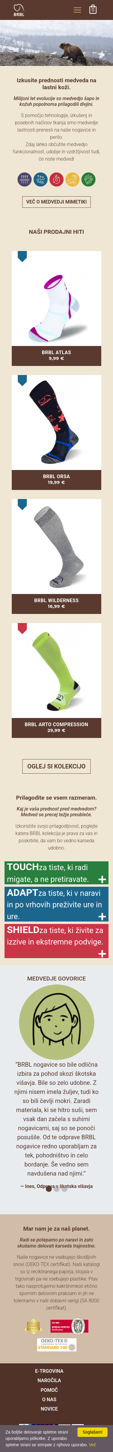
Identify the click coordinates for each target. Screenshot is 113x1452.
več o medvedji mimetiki (56, 202)
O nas (49, 1399)
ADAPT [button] (54, 904)
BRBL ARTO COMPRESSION (56, 724)
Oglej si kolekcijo (56, 766)
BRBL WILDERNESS (56, 600)
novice (49, 1409)
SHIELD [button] (55, 935)
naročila (49, 1380)
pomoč (49, 1390)
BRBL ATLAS (56, 352)
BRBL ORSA (56, 476)
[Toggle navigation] (77, 10)
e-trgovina (49, 1371)
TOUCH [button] (48, 872)
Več (92, 1444)
